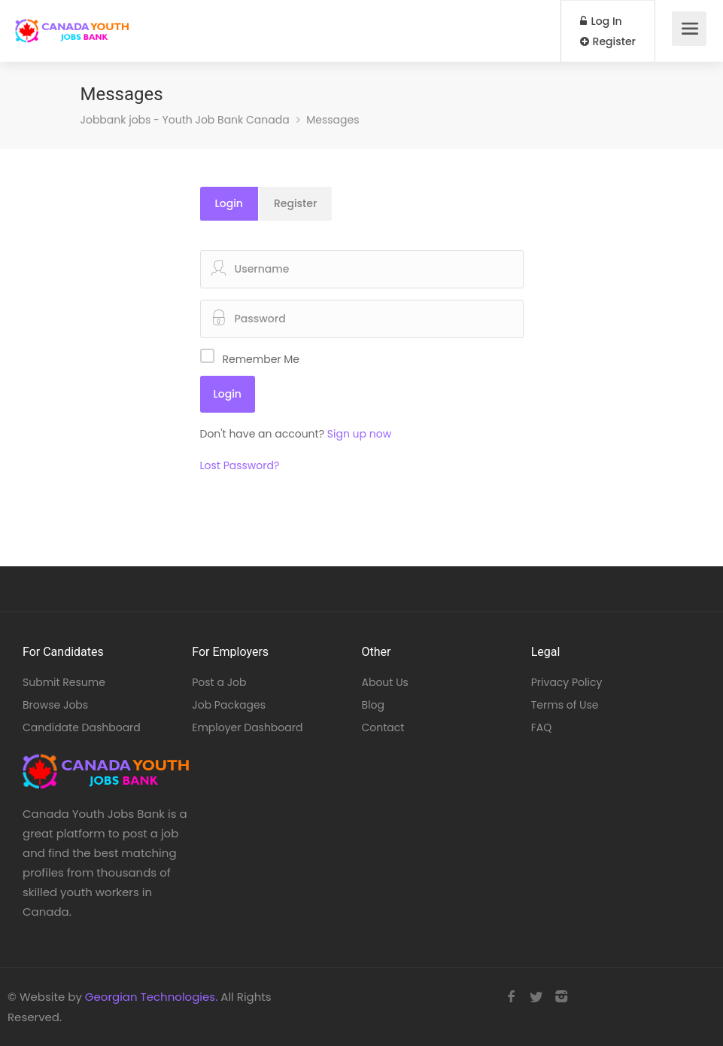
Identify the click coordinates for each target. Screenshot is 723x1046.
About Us (385, 682)
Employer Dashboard (247, 727)
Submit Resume (64, 682)
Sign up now (359, 433)
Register (608, 41)
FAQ (541, 727)
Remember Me (261, 359)
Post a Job (219, 682)
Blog (373, 704)
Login (229, 203)
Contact (383, 727)
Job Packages (229, 704)
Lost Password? (240, 465)
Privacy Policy (567, 682)
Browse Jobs (55, 704)
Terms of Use (565, 704)
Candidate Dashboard (82, 727)
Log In (601, 21)
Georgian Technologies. (151, 997)
